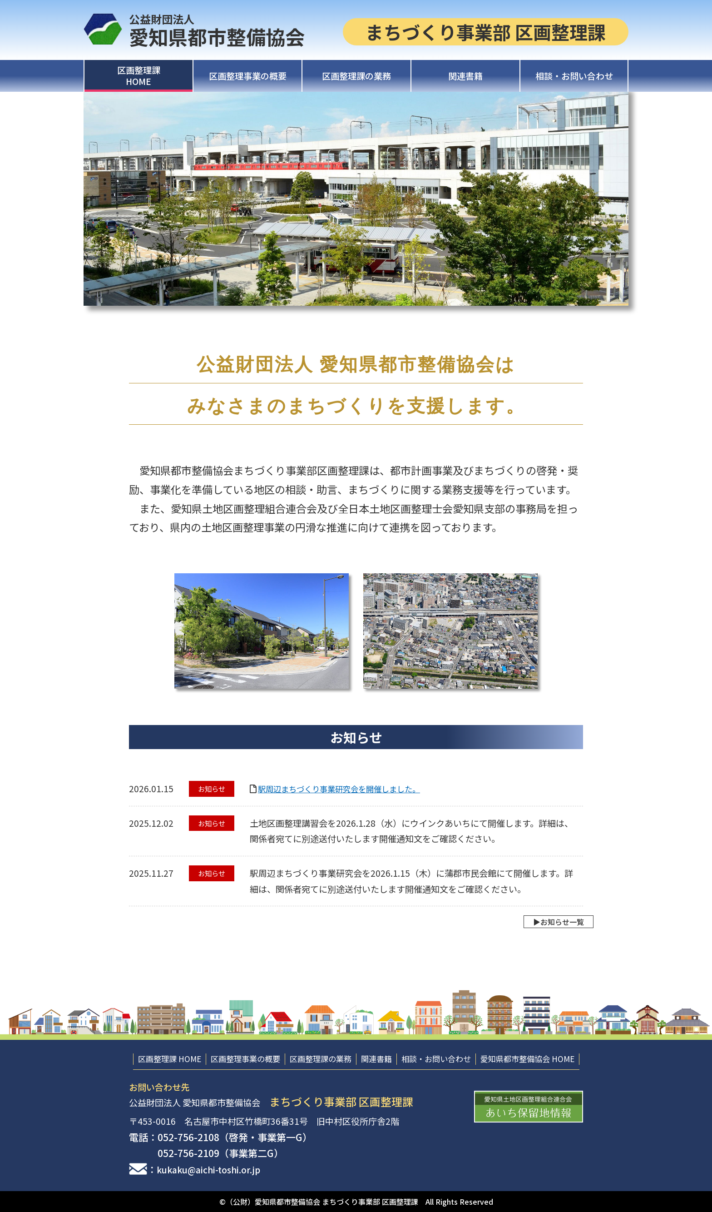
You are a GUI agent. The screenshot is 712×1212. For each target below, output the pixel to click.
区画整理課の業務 (356, 76)
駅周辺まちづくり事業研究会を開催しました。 (348, 788)
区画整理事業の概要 (248, 76)
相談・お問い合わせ (574, 76)
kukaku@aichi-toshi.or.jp (215, 1169)
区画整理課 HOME (169, 1058)
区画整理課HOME (138, 76)
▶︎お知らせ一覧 (548, 921)
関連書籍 (465, 76)
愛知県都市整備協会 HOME (527, 1058)
